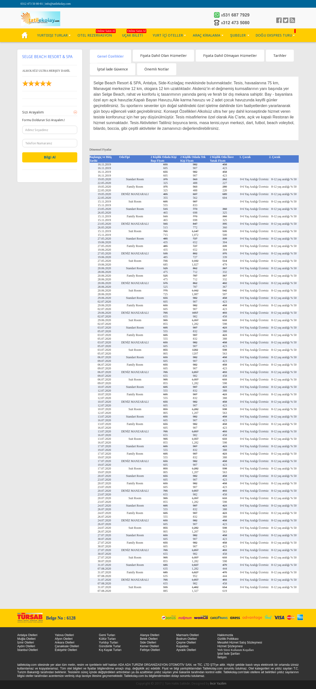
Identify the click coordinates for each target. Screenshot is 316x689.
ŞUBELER (238, 35)
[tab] (110, 56)
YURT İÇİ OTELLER (168, 35)
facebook (279, 20)
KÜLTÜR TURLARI (24, 35)
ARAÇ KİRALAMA (206, 35)
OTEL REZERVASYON (95, 35)
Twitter (285, 20)
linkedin (292, 20)
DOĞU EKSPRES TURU (274, 35)
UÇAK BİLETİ (132, 35)
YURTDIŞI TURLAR (52, 35)
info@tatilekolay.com (58, 3)
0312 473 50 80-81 (32, 3)
